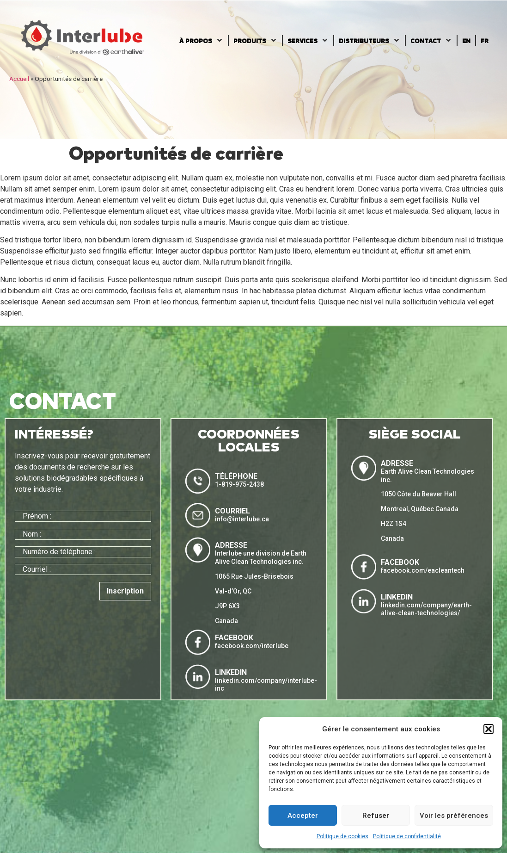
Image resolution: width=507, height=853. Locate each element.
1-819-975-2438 (239, 484)
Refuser (375, 815)
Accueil (19, 78)
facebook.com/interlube (251, 645)
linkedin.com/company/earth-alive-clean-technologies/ (426, 609)
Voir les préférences (454, 815)
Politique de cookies (342, 836)
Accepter (302, 815)
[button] (488, 729)
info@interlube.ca (242, 519)
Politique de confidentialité (407, 836)
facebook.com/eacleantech (422, 570)
